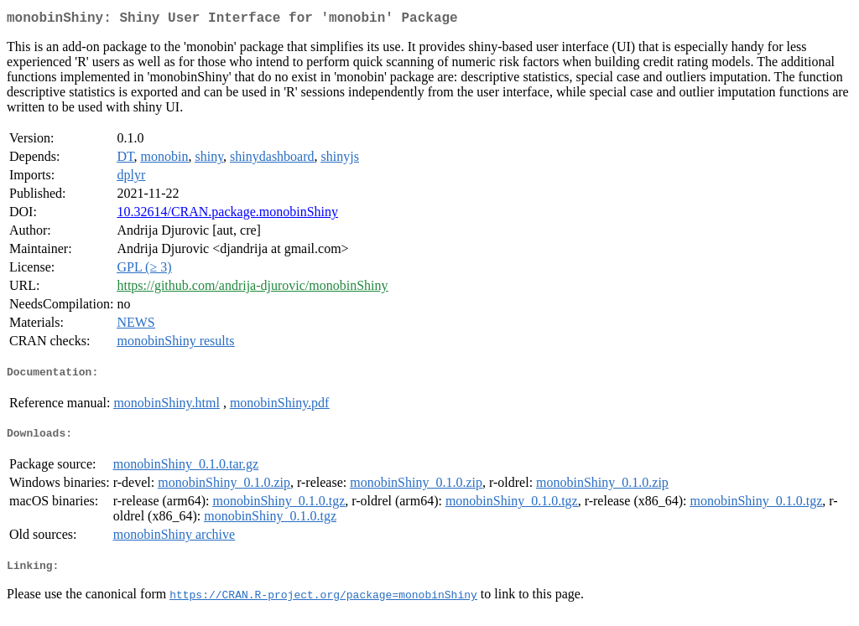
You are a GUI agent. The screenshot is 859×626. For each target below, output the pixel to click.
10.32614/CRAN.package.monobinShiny (227, 215)
